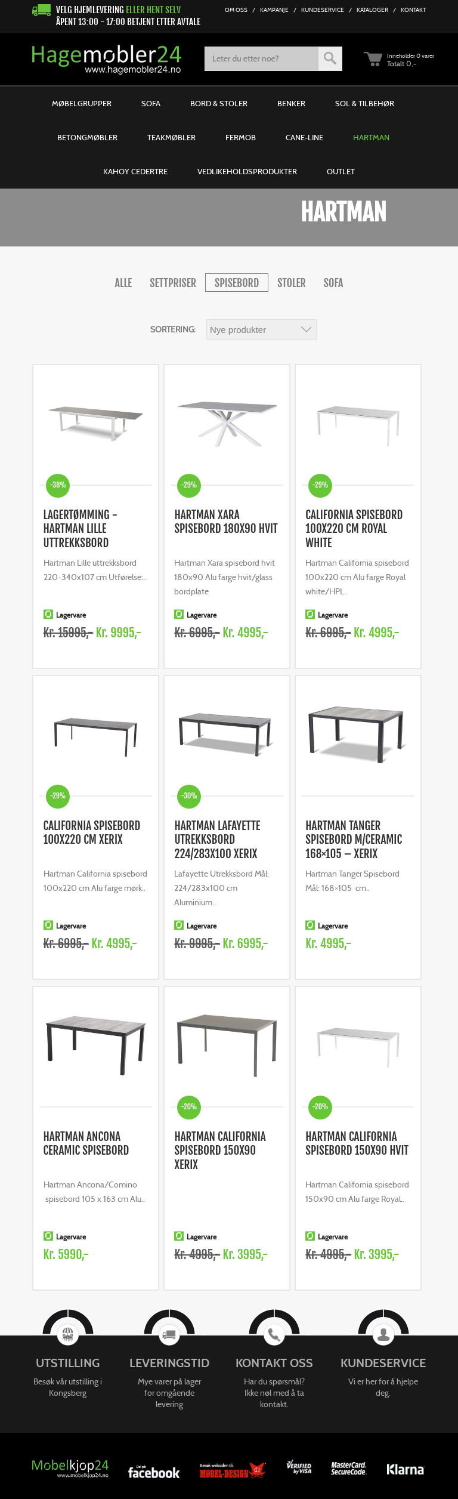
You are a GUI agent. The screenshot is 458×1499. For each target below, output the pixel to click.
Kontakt (413, 10)
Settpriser (173, 282)
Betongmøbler (87, 137)
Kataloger (372, 10)
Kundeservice (322, 10)
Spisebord (237, 282)
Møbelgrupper (82, 103)
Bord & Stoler (218, 103)
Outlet (341, 171)
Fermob (240, 137)
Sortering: (173, 329)
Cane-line (304, 137)
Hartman (371, 137)
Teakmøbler (171, 137)
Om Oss (236, 10)
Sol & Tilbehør (364, 103)
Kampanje (274, 10)
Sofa (150, 103)
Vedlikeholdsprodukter (247, 171)
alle (123, 282)
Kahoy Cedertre (135, 171)
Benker (291, 103)
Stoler (291, 282)
